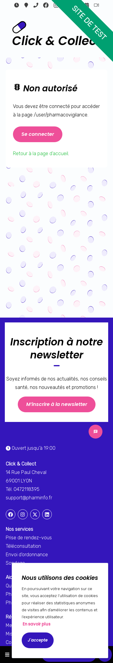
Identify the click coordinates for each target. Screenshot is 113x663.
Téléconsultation (96, 5)
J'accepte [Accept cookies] (38, 640)
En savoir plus (36, 624)
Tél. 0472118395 (22, 489)
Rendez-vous (86, 5)
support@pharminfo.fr (29, 498)
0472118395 (35, 5)
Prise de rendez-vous (29, 538)
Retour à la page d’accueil (40, 153)
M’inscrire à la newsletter (56, 404)
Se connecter (37, 134)
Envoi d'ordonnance (27, 554)
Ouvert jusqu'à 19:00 (16, 5)
